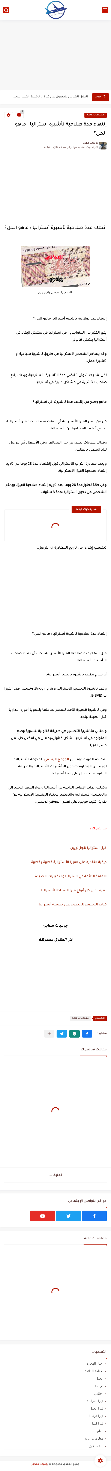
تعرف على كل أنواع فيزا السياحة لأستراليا (73, 891)
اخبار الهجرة (95, 1363)
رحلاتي (98, 1393)
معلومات (97, 1431)
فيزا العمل (96, 1408)
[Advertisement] (55, 57)
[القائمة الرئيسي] (105, 10)
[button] (87, 1034)
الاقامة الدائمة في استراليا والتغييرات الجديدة (70, 876)
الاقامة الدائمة (94, 1371)
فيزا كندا (97, 1423)
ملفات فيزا (96, 1446)
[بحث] (6, 10)
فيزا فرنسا (96, 1416)
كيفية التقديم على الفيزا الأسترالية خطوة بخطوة (69, 862)
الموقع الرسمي (56, 760)
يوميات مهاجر (40, 1464)
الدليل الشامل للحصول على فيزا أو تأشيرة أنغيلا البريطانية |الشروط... (49, 97)
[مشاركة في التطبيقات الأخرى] (49, 1034)
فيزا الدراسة (95, 1401)
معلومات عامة (95, 115)
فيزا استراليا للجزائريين (88, 848)
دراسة (99, 1386)
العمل (99, 1378)
